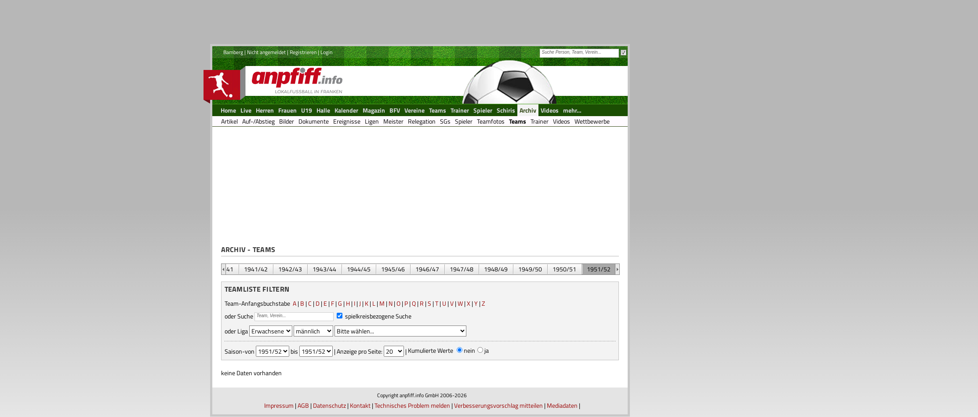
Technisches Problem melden (412, 405)
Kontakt (360, 405)
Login (326, 52)
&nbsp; (223, 269)
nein (469, 350)
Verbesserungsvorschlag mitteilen (498, 405)
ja (486, 350)
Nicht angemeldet (266, 52)
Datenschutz (329, 405)
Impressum (279, 405)
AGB (303, 405)
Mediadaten (562, 405)
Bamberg (233, 52)
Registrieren (303, 52)
